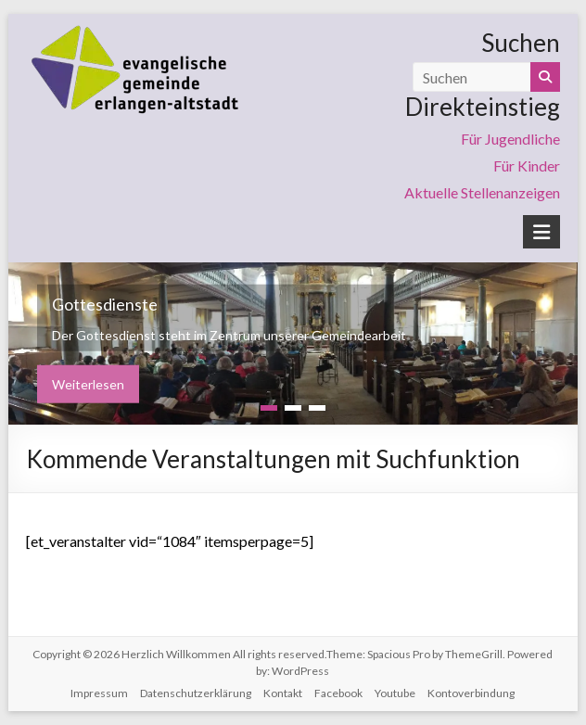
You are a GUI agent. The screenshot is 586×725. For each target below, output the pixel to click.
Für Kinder (526, 165)
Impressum (99, 693)
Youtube (395, 693)
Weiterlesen (88, 384)
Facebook (338, 693)
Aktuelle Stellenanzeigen (482, 192)
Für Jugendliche (510, 138)
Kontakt (282, 693)
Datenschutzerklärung (195, 693)
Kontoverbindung (471, 693)
